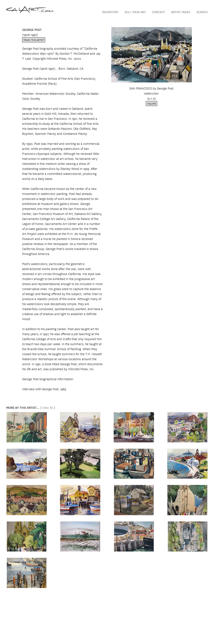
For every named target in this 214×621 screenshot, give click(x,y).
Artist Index (180, 11)
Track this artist (33, 40)
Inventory (110, 11)
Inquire (151, 103)
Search (202, 11)
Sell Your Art (135, 11)
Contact (158, 11)
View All (47, 407)
